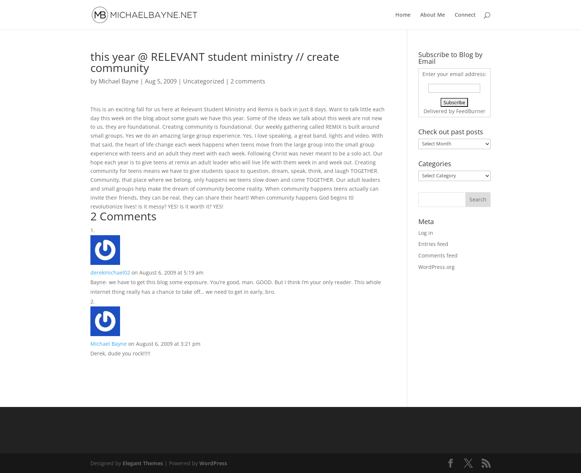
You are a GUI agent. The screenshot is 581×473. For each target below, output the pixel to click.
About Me (432, 15)
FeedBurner (470, 111)
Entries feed (433, 243)
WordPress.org (436, 266)
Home (403, 15)
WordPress (213, 463)
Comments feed (438, 255)
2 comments (247, 81)
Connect (465, 15)
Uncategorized (203, 81)
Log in (425, 232)
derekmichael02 (110, 272)
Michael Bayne (119, 81)
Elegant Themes (143, 463)
